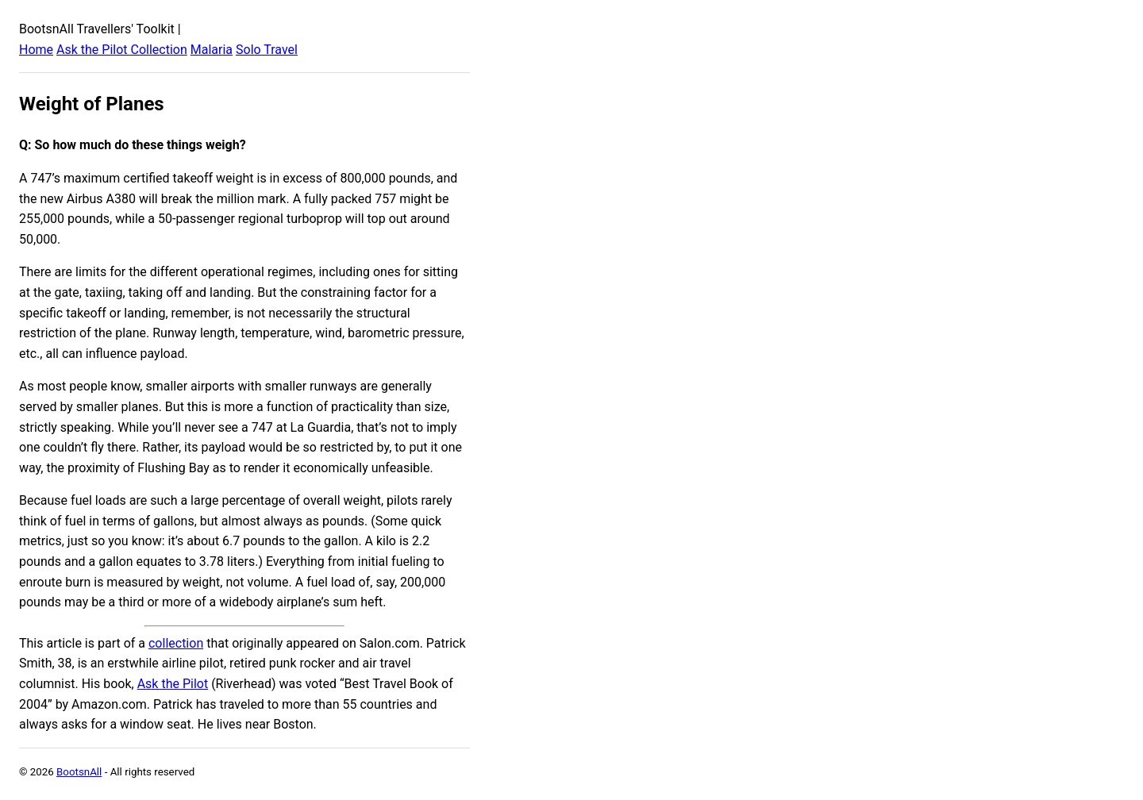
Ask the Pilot (173, 683)
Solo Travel (267, 49)
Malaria (211, 49)
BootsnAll (79, 772)
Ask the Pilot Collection (121, 49)
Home (36, 49)
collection (175, 643)
